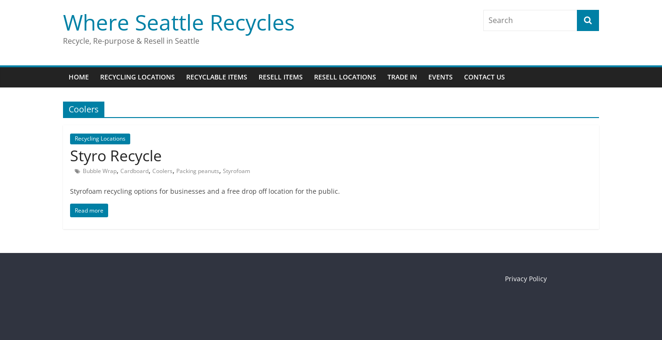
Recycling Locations (137, 76)
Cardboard (134, 171)
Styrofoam (236, 171)
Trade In (402, 76)
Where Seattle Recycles (179, 22)
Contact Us (484, 76)
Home (79, 76)
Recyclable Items (216, 76)
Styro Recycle (116, 155)
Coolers (162, 171)
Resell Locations (345, 76)
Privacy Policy (526, 278)
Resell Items (281, 76)
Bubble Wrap (100, 171)
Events (440, 76)
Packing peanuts (197, 171)
